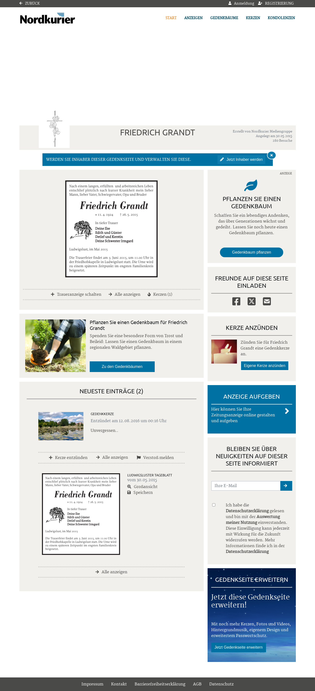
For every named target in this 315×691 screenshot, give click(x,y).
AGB (197, 684)
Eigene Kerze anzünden (264, 366)
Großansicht (142, 486)
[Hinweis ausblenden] (271, 155)
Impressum (92, 684)
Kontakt (119, 684)
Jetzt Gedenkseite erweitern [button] (239, 647)
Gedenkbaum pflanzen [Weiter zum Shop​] (251, 252)
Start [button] (171, 18)
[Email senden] (246, 486)
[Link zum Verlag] (61, 18)
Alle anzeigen (124, 294)
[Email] (267, 301)
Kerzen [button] (253, 18)
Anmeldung (241, 3)
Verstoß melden (155, 457)
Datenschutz (221, 684)
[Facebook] (236, 301)
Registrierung (276, 3)
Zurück (29, 3)
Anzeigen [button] (193, 18)
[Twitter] (252, 301)
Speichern (140, 492)
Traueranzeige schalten (76, 294)
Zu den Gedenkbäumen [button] (122, 367)
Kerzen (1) (160, 294)
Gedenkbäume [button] (224, 18)
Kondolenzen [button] (281, 18)
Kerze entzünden (68, 457)
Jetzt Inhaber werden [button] (241, 159)
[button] (286, 486)
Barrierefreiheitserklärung (160, 684)
